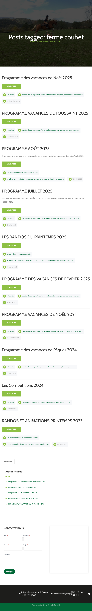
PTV (66, 402)
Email (6, 545)
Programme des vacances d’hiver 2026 (23, 492)
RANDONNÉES (54, 260)
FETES (32, 444)
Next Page (8, 462)
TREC (69, 402)
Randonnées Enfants (31, 172)
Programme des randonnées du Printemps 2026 (26, 481)
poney (66, 94)
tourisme (72, 94)
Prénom (26, 535)
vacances (79, 94)
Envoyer (9, 571)
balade (24, 94)
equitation (36, 94)
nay (58, 94)
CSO (28, 402)
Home (32, 41)
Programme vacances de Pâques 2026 (22, 487)
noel (61, 94)
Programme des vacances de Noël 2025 (23, 498)
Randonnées (18, 172)
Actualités (10, 94)
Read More (11, 86)
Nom (6, 535)
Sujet (25, 545)
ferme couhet (46, 94)
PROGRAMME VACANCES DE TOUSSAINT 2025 (26, 504)
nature (53, 94)
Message (7, 554)
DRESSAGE (34, 402)
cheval (29, 94)
